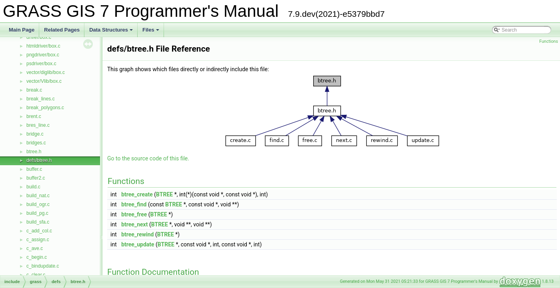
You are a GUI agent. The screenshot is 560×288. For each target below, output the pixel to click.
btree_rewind (137, 234)
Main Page (21, 30)
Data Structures (111, 32)
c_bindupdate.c (42, 266)
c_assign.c (37, 239)
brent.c (33, 116)
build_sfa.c (37, 222)
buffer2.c (35, 178)
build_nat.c (38, 195)
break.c (34, 90)
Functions (548, 41)
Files (151, 32)
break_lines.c (40, 99)
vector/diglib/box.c (45, 72)
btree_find (133, 204)
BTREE (164, 194)
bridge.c (35, 134)
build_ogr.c (38, 204)
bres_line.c (38, 125)
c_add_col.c (39, 231)
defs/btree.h (39, 160)
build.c (33, 187)
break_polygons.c (45, 107)
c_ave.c (34, 248)
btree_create (137, 194)
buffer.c (34, 169)
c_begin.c (36, 257)
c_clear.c (35, 275)
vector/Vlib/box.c (44, 81)
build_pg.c (37, 213)
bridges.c (36, 143)
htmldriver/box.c (43, 46)
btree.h (33, 151)
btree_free (134, 214)
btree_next (134, 224)
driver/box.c (38, 37)
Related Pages (62, 30)
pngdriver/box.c (42, 55)
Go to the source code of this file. (148, 158)
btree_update (137, 244)
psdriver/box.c (41, 63)
